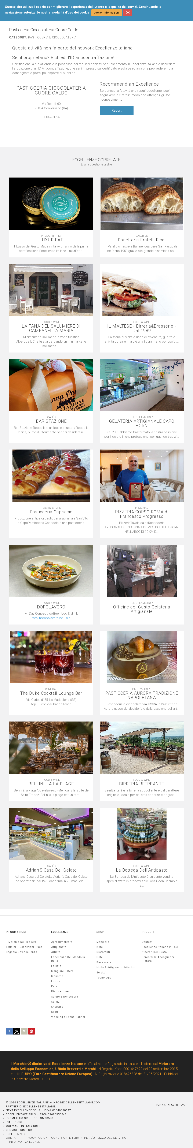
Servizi (101, 972)
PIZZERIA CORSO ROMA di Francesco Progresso (141, 514)
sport (54, 1011)
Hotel (100, 957)
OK (128, 12)
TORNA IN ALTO (170, 1104)
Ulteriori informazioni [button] (106, 12)
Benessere (103, 962)
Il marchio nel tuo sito (21, 941)
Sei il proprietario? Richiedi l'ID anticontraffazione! (63, 57)
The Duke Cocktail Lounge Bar (51, 693)
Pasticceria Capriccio (51, 512)
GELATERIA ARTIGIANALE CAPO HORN (141, 423)
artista (56, 952)
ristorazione (60, 991)
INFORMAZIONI (16, 932)
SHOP (100, 932)
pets (54, 986)
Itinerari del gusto (154, 952)
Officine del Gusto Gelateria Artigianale (141, 609)
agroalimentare (61, 941)
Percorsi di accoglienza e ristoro (159, 959)
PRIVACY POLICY (35, 1137)
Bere (99, 947)
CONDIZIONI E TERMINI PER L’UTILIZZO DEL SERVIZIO (88, 1137)
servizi (56, 1001)
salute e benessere (64, 996)
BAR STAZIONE (51, 421)
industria (57, 976)
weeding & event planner (68, 1016)
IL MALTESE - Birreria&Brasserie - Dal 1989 (141, 328)
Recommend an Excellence (129, 84)
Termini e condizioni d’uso (24, 947)
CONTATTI (13, 1137)
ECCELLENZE (60, 932)
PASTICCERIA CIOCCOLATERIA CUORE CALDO (51, 90)
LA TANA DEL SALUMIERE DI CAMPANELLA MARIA (51, 328)
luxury (55, 981)
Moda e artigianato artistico (115, 967)
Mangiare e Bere (62, 971)
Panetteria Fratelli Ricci (141, 240)
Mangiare (102, 941)
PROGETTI (149, 932)
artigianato (58, 947)
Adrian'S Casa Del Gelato (51, 870)
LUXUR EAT (51, 240)
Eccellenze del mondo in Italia (68, 959)
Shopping (57, 1006)
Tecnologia (104, 977)
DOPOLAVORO (51, 607)
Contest (147, 941)
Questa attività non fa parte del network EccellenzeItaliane (72, 48)
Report (116, 110)
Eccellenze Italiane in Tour (160, 947)
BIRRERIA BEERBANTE (141, 784)
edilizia (56, 966)
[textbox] (51, 615)
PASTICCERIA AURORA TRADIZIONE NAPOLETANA (141, 695)
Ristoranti (103, 952)
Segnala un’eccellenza (21, 952)
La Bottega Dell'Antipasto (142, 870)
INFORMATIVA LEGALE (24, 1141)
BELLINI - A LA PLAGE (51, 784)
